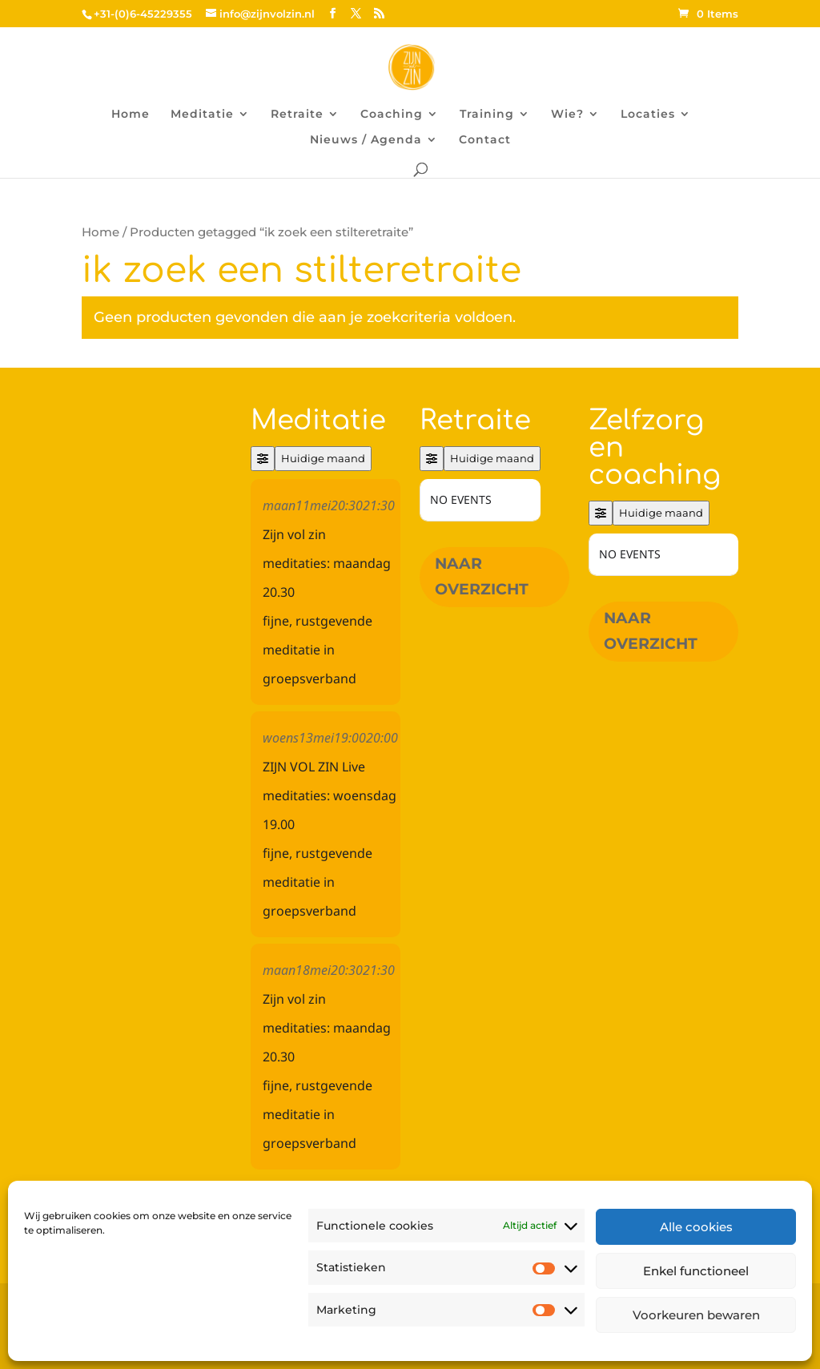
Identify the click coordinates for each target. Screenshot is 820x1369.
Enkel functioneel (696, 1270)
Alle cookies (696, 1226)
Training (487, 114)
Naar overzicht (482, 576)
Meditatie (202, 114)
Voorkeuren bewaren (696, 1315)
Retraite (297, 114)
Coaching (391, 114)
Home (130, 114)
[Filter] (263, 458)
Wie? (567, 114)
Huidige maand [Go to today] (323, 458)
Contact (485, 140)
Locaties (648, 114)
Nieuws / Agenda (366, 140)
